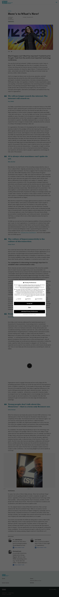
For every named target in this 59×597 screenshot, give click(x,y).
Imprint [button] (35, 314)
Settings (30, 296)
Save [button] (29, 307)
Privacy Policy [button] (30, 314)
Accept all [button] (29, 303)
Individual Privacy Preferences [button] (29, 311)
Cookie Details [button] (25, 314)
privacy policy (20, 295)
